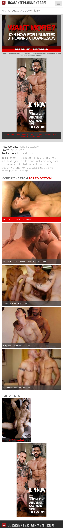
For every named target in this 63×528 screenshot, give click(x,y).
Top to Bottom (18, 150)
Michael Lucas (26, 153)
